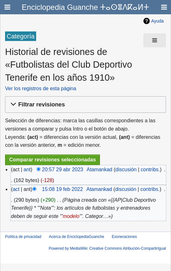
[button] (85, 105)
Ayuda (157, 21)
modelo (71, 216)
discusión (126, 169)
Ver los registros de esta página (40, 88)
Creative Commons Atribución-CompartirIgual (127, 248)
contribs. (150, 169)
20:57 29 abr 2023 (62, 169)
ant (26, 169)
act (16, 189)
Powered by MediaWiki (68, 248)
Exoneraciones (124, 236)
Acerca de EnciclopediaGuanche (76, 236)
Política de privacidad (23, 236)
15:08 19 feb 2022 (62, 189)
